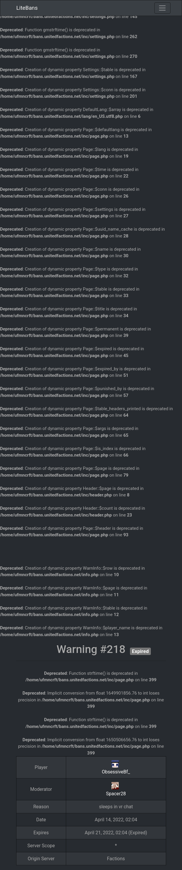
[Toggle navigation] (162, 8)
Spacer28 (116, 793)
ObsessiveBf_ (116, 772)
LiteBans (27, 8)
